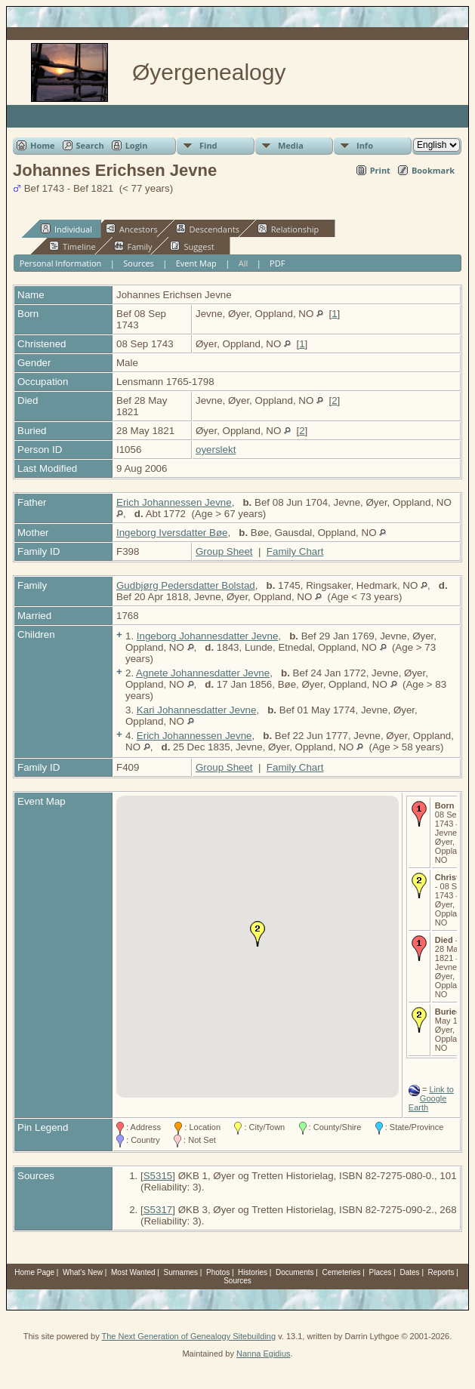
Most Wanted (133, 1272)
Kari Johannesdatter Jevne (197, 710)
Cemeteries (341, 1272)
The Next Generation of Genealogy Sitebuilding (189, 1336)
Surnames (181, 1272)
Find (208, 145)
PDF (277, 263)
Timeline (72, 246)
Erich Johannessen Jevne (174, 502)
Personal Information (61, 263)
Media (291, 145)
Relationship (288, 229)
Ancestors (132, 229)
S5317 (158, 1209)
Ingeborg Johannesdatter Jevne (207, 636)
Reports (441, 1272)
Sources (138, 263)
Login (136, 145)
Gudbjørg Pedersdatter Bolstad (185, 585)
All (243, 263)
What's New (83, 1272)
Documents (295, 1272)
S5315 (158, 1175)
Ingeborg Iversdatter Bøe (171, 532)
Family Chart (295, 551)
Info (364, 145)
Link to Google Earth (431, 1098)
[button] (257, 934)
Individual (66, 229)
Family (133, 246)
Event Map (196, 263)
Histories (252, 1272)
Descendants (207, 229)
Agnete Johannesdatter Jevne (203, 673)
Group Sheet (224, 551)
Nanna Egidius (263, 1353)
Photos (218, 1272)
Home (42, 145)
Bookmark (433, 170)
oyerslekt (216, 449)
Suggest (192, 246)
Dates (409, 1272)
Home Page (34, 1272)
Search (90, 145)
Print (380, 170)
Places (380, 1272)
